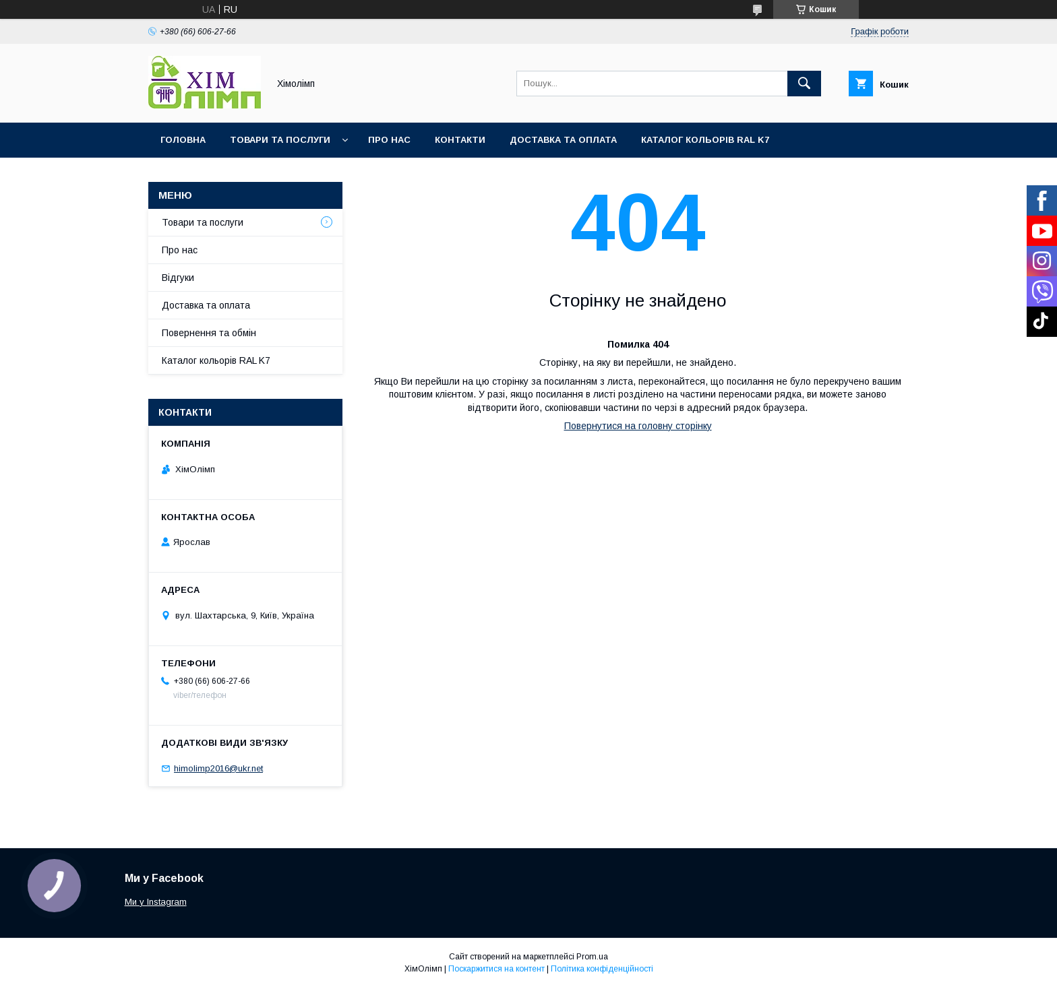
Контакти (460, 140)
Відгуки (178, 277)
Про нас (389, 140)
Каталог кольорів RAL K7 (705, 140)
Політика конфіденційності (602, 969)
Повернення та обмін (209, 332)
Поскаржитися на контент (496, 969)
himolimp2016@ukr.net (218, 768)
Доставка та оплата (563, 140)
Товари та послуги (280, 140)
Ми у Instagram (156, 902)
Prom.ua (592, 956)
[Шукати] (804, 83)
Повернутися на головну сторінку (638, 425)
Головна (183, 140)
